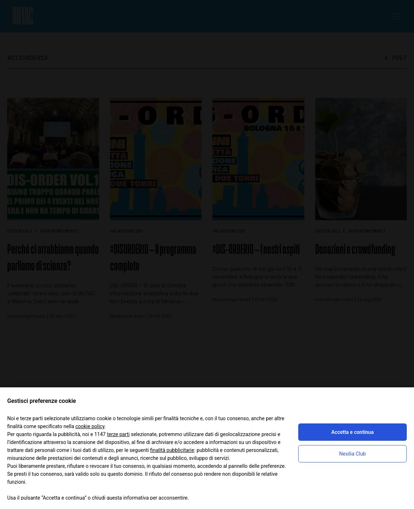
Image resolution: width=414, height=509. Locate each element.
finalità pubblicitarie (172, 450)
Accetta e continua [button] (352, 432)
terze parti (118, 434)
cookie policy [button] (90, 426)
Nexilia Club (352, 454)
